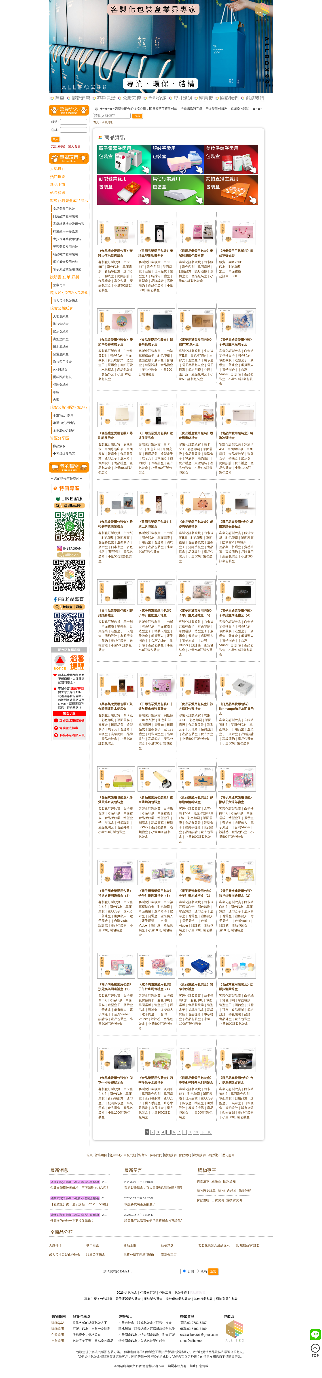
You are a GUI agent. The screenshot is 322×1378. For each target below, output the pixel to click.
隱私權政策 (197, 1292)
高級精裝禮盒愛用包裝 (68, 224)
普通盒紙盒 (61, 354)
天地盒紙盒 (61, 316)
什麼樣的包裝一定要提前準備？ (59, 1220)
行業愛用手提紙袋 (65, 231)
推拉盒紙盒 (61, 324)
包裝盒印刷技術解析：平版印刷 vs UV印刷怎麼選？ (59, 1187)
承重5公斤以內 (63, 415)
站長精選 (57, 193)
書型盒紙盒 (61, 339)
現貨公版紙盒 (61, 308)
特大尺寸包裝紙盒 (65, 300)
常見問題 (130, 1155)
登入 (55, 139)
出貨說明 (199, 1155)
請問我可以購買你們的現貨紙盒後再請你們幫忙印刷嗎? (133, 1220)
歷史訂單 (228, 1155)
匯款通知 (214, 1155)
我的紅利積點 (227, 1191)
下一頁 (206, 1132)
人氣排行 (57, 168)
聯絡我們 (156, 1155)
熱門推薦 (57, 177)
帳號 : (55, 122)
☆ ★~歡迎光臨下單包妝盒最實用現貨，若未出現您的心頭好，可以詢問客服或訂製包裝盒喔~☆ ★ (168, 108)
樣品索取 (59, 446)
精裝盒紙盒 (61, 384)
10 (196, 1132)
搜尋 (137, 116)
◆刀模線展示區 (64, 453)
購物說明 (170, 1155)
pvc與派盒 (60, 369)
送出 (213, 1271)
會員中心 (115, 1155)
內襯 (56, 399)
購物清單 (203, 1181)
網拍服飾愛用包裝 (65, 262)
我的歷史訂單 (206, 1191)
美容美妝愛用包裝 (65, 246)
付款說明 (185, 1155)
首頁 (96, 122)
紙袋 (56, 392)
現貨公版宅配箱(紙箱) (68, 407)
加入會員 (74, 146)
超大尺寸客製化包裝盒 (69, 293)
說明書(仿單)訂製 (64, 277)
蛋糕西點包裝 (62, 377)
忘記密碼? (58, 146)
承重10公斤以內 (64, 423)
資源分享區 (59, 438)
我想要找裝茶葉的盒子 (133, 1204)
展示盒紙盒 (61, 331)
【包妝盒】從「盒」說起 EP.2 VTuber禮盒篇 (59, 1204)
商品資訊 (107, 122)
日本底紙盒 (61, 346)
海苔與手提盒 (62, 362)
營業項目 (101, 1155)
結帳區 (216, 1181)
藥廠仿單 (59, 285)
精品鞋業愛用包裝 (65, 254)
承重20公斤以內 (64, 430)
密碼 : (55, 130)
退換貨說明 (234, 1200)
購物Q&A (57, 1322)
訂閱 (188, 1271)
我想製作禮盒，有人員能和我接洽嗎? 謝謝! (133, 1187)
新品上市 (57, 185)
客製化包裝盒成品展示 (69, 201)
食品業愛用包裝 (64, 208)
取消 (201, 1271)
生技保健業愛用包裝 (67, 239)
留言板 (143, 1155)
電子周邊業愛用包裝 (67, 269)
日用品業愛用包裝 (65, 216)
